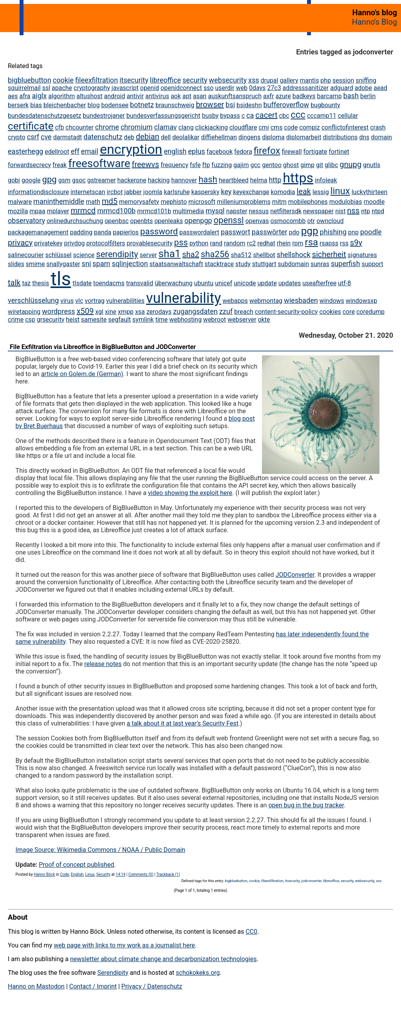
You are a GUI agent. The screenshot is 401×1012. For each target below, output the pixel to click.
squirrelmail (24, 88)
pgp (309, 231)
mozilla (18, 211)
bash (351, 96)
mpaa (37, 211)
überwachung (173, 283)
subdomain (293, 264)
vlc (79, 300)
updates (289, 283)
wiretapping (24, 311)
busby (210, 115)
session (343, 80)
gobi (14, 180)
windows (332, 300)
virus (67, 300)
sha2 (190, 254)
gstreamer (101, 180)
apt (186, 96)
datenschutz (102, 137)
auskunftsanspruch (235, 96)
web (241, 88)
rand (216, 243)
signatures (362, 255)
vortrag (95, 300)
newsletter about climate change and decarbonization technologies (163, 959)
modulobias (345, 201)
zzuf (226, 311)
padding (81, 232)
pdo (294, 232)
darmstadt (67, 137)
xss (253, 80)
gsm (64, 180)
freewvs (145, 164)
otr (311, 221)
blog (93, 105)
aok (176, 96)
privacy (20, 242)
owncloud (329, 221)
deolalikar (185, 137)
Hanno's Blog (374, 22)
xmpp (126, 311)
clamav (165, 127)
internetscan (87, 192)
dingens (249, 137)
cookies (330, 311)
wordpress (58, 311)
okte (264, 319)
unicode (245, 283)
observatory (26, 220)
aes (13, 96)
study (243, 264)
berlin (368, 96)
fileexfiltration (96, 80)
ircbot (115, 192)
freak (59, 165)
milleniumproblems (244, 201)
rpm (297, 243)
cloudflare (243, 127)
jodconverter (311, 881)
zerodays (159, 311)
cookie (63, 80)
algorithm (61, 96)
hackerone (131, 180)
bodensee (114, 105)
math (93, 201)
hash (208, 179)
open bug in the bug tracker (305, 805)
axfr (268, 96)
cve (46, 137)
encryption (131, 149)
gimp (307, 165)
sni (86, 263)
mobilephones (308, 201)
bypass (230, 115)
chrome (107, 127)
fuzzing (221, 165)
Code (64, 874)
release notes (102, 664)
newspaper (318, 211)
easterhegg (25, 151)
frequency (174, 165)
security (194, 80)
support (372, 264)
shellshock (294, 254)
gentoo (272, 165)
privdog (74, 243)
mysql (215, 211)
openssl (228, 220)
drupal (269, 80)
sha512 (241, 255)
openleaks (168, 221)
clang (186, 127)
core (349, 311)
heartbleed (234, 180)
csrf (33, 137)
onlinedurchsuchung (75, 221)
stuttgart (264, 264)
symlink (143, 319)
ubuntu (204, 283)
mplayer (58, 211)
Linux (90, 874)
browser (210, 104)
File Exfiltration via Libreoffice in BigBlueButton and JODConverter (103, 347)
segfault (119, 319)
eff (75, 151)
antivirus (157, 96)
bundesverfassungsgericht (163, 115)
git (319, 165)
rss (344, 243)
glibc (331, 165)
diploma (273, 137)
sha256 (215, 254)
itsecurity (133, 80)
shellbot (264, 255)
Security (103, 874)
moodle (374, 201)
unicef (223, 283)
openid (149, 88)
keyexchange (251, 192)
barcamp (329, 96)
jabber (132, 192)
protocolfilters (105, 243)
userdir (224, 88)
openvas (257, 221)
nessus (259, 211)
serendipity (117, 254)
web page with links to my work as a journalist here (124, 945)
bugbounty (325, 105)
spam (101, 263)
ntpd (378, 211)
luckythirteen (370, 192)
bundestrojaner (104, 115)
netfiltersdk (286, 211)
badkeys (304, 96)
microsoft (201, 201)
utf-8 (344, 283)
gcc (255, 165)
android (114, 96)
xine (110, 311)
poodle (371, 232)
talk (14, 282)
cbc (284, 115)
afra (24, 96)
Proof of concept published (76, 864)
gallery (289, 80)
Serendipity (112, 972)
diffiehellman (219, 137)
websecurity (228, 80)
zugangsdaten (195, 311)
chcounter (79, 127)
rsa (311, 242)
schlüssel (58, 255)
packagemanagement (38, 232)
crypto (16, 137)
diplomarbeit (304, 137)
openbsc (116, 221)
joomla (153, 192)
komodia (283, 192)
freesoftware (99, 163)
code (291, 127)
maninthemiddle (58, 201)
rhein (284, 243)
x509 (85, 311)
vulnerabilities (125, 300)
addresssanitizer (306, 88)
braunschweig (174, 105)
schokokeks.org (198, 972)
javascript (125, 88)
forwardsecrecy (29, 165)
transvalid (139, 283)
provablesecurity (150, 243)
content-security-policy (286, 311)
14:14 (120, 874)
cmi (263, 127)
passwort (235, 232)
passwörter (269, 232)
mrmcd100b (116, 211)
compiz (309, 127)
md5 (109, 201)
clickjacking (211, 127)
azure (283, 96)
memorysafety (139, 201)
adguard (341, 88)
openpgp (198, 220)
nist (340, 211)
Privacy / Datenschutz (151, 986)
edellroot (57, 151)
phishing (333, 232)
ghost (291, 165)
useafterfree (319, 283)
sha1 (170, 253)
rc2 (251, 243)
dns (364, 137)
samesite (94, 319)
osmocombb (287, 221)
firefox (267, 150)
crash (377, 127)
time (161, 319)
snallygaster (63, 264)
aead (380, 88)
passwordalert (199, 232)
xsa (140, 311)
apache (62, 88)
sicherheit (329, 254)
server (148, 255)
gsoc (79, 180)
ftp (206, 165)
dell (166, 137)
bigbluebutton (29, 80)
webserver (242, 319)
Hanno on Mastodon (36, 986)
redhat (266, 243)
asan (200, 96)
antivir (135, 96)
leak (303, 191)
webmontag (265, 300)
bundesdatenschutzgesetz (44, 115)
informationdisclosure (38, 192)
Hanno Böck (44, 874)
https (298, 177)
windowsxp (361, 300)
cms (277, 127)
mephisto (174, 201)
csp (30, 319)
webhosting (185, 319)
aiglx (39, 96)
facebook (220, 151)
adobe (363, 88)
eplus (196, 151)
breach (243, 311)
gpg (49, 179)
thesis (40, 283)
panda (102, 232)
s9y (356, 242)
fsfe (195, 165)
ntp (365, 211)
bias (36, 105)
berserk (18, 105)
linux (340, 190)
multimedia (188, 211)
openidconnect (181, 88)
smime (35, 264)
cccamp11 (321, 115)
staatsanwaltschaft (176, 264)
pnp (353, 232)
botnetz (142, 105)
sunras (320, 264)
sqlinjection (130, 263)
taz (26, 283)
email (89, 151)
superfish (345, 263)
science (84, 255)
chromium (137, 127)
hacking (159, 180)
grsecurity (50, 319)
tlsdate (82, 283)
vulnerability (183, 298)
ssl (46, 88)
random (235, 243)
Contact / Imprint (93, 986)
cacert (266, 115)
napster (236, 211)
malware (20, 201)
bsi (230, 105)
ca (250, 115)
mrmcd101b (154, 211)
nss (353, 210)
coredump (370, 311)
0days (257, 88)
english (175, 151)
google (31, 180)
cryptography (92, 88)
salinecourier (26, 255)
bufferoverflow (286, 105)
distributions (340, 137)
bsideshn (249, 105)
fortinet (339, 151)
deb (129, 137)
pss (181, 242)
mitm (279, 201)
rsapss (329, 243)
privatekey (48, 243)
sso (209, 88)
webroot (214, 319)
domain (381, 137)
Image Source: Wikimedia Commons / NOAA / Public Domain (100, 850)
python (199, 243)
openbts (141, 221)
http (275, 180)
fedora (243, 151)
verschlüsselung (33, 300)
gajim (241, 165)
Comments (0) (141, 874)
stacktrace (219, 264)
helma (258, 180)
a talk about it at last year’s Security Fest (182, 723)
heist (72, 319)
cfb (59, 127)
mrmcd (83, 210)
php (325, 80)
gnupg (350, 164)
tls (61, 279)
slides (16, 264)
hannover (184, 180)
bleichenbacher (64, 105)
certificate (30, 126)
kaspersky (205, 192)
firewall (292, 151)
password (159, 231)
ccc (298, 114)
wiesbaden (301, 300)
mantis (309, 80)
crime (15, 319)
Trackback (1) (168, 874)
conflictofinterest (345, 127)
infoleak (326, 180)
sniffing (366, 80)
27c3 (274, 88)
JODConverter (295, 574)
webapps (234, 300)
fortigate (315, 151)
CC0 (251, 931)
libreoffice (165, 80)
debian (147, 136)
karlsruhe (177, 192)
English (77, 874)
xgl (99, 311)
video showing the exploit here (190, 493)
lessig (320, 192)
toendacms (109, 283)
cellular (348, 115)
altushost (89, 96)
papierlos (126, 232)
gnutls (371, 165)
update (267, 283)
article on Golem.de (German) (82, 374)
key (226, 191)
